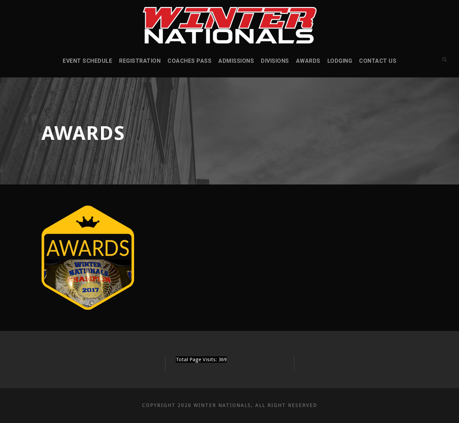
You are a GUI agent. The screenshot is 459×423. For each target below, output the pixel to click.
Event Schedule (87, 61)
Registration (140, 61)
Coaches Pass (189, 61)
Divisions (275, 61)
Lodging (339, 61)
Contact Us (377, 61)
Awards (308, 61)
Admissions (236, 61)
